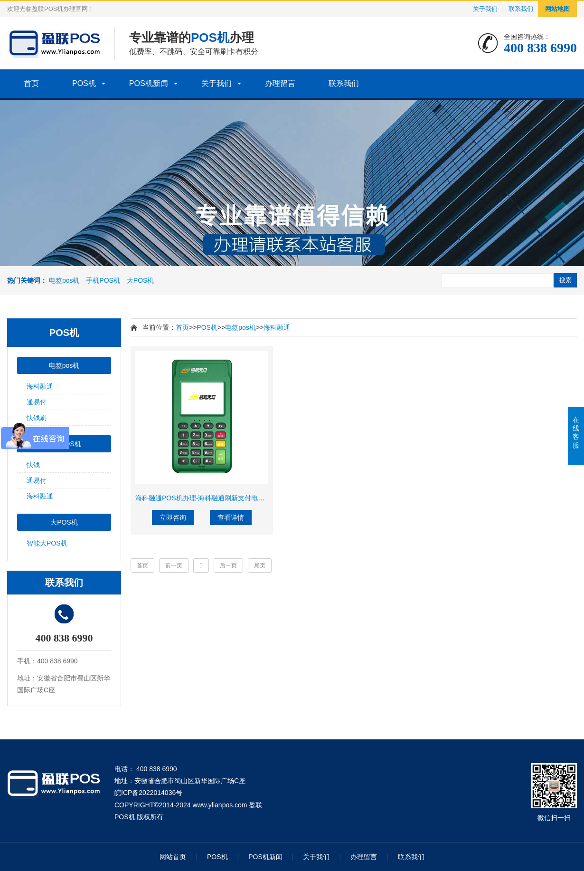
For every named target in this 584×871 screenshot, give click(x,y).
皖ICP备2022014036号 (148, 792)
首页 (31, 83)
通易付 (37, 402)
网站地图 (557, 8)
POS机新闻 (148, 83)
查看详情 (230, 517)
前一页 (173, 565)
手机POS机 (103, 280)
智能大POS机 (47, 543)
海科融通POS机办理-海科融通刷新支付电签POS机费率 (217, 498)
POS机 (84, 83)
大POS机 (140, 280)
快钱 (33, 465)
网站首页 (173, 857)
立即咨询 (173, 517)
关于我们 (485, 8)
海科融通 (40, 386)
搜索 (565, 280)
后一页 (228, 565)
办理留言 (280, 83)
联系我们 (521, 8)
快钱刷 (37, 417)
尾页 (259, 565)
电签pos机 (64, 280)
